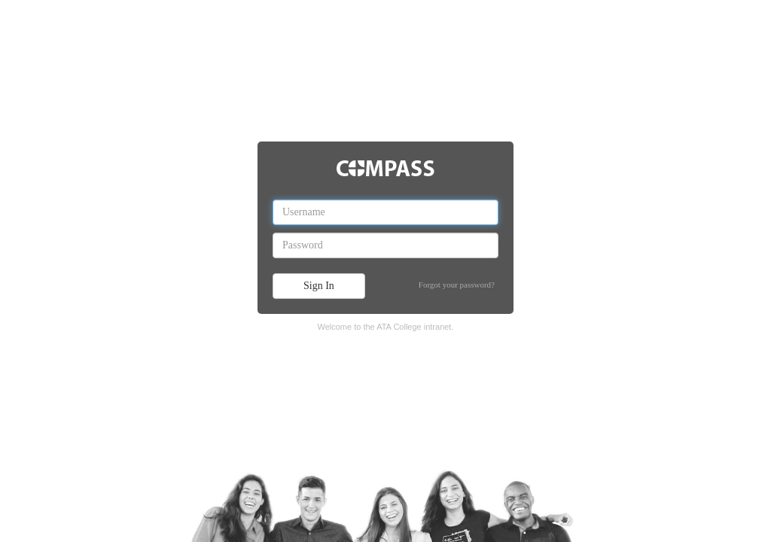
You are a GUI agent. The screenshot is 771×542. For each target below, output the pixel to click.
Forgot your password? (457, 284)
